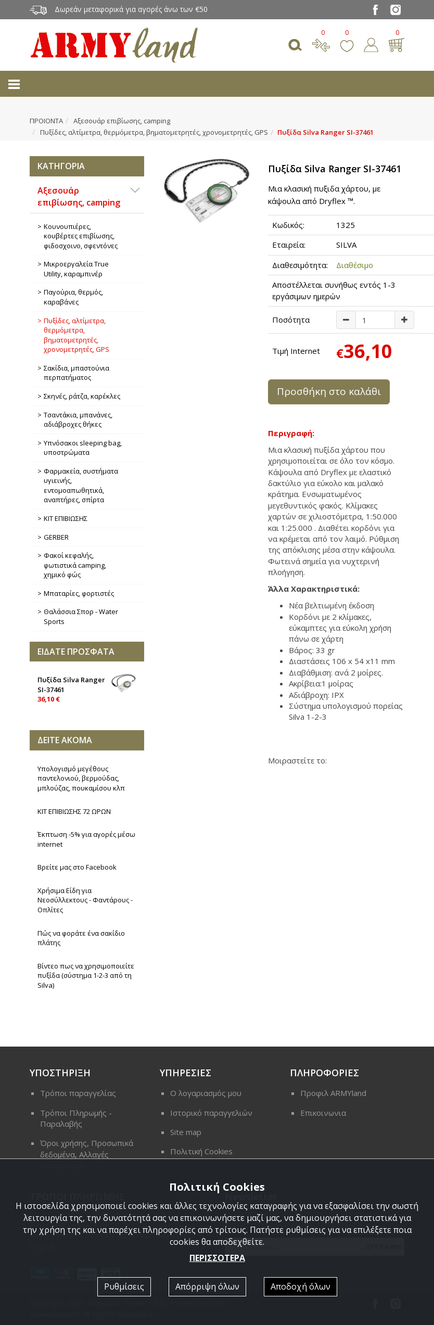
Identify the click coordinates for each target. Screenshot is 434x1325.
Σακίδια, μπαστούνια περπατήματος (76, 373)
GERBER (56, 537)
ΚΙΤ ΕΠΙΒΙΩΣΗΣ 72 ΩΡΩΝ (74, 811)
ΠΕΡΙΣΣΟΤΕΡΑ (217, 1258)
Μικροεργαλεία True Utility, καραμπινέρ (76, 268)
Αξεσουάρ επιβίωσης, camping (121, 120)
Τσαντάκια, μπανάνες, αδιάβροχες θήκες (78, 419)
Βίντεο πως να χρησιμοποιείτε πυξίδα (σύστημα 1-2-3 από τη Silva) (85, 975)
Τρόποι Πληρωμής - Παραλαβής (76, 1118)
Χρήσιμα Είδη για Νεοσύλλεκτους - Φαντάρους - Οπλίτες (85, 900)
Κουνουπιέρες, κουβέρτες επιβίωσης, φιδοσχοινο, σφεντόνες (81, 236)
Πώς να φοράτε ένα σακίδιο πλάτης (81, 938)
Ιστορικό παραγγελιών (211, 1112)
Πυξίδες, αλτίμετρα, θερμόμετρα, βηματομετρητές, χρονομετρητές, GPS (154, 132)
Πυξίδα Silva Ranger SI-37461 (86, 688)
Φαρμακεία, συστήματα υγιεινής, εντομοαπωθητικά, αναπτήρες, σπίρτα (81, 485)
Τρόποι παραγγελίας (78, 1093)
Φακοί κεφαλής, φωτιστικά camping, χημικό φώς (75, 565)
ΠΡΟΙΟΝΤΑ (46, 120)
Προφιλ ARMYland (333, 1093)
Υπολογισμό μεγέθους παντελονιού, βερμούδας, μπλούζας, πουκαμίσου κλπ (81, 778)
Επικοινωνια (323, 1112)
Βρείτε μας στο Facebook (77, 867)
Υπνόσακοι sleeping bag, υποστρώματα (83, 447)
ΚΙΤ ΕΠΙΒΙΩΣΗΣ (65, 518)
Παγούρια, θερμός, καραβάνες (73, 297)
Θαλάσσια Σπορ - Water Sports (81, 616)
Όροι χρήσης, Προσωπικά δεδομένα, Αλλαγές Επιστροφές (86, 1154)
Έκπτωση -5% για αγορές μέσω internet (86, 839)
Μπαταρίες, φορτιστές (79, 593)
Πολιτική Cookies (201, 1151)
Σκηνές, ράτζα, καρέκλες (82, 396)
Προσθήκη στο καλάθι (329, 391)
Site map (185, 1132)
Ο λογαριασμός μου (205, 1093)
